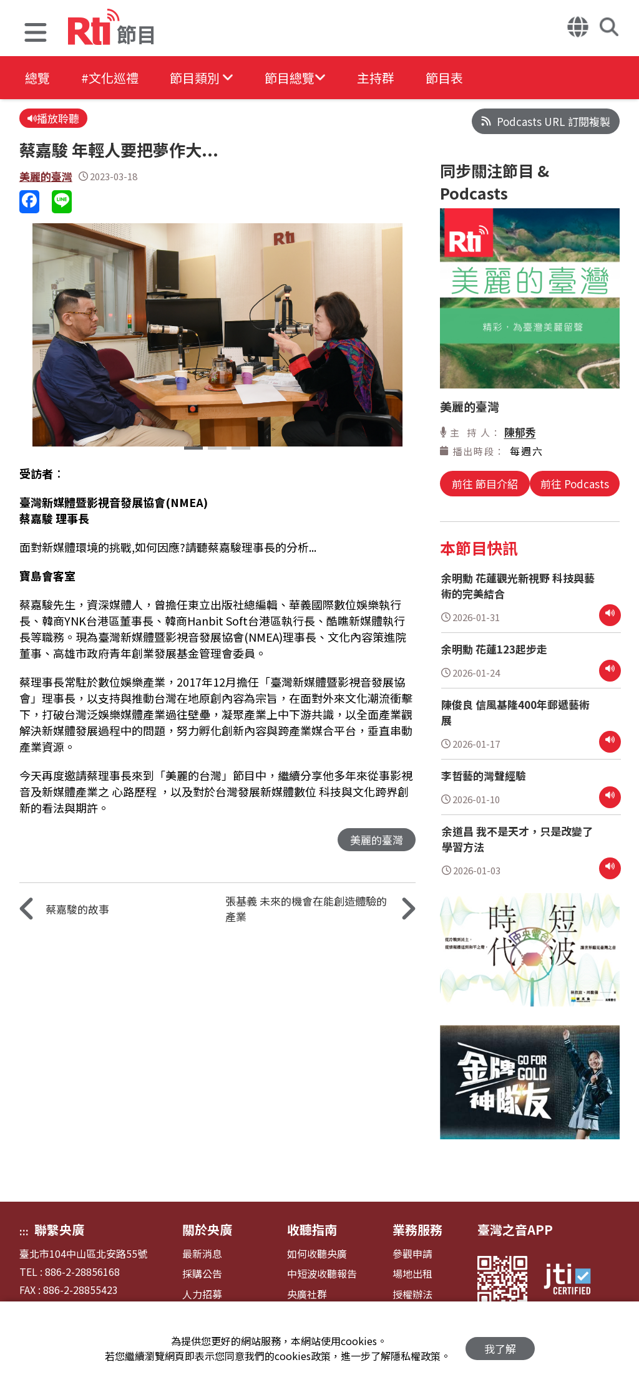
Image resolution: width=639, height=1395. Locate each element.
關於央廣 (207, 1229)
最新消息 (202, 1254)
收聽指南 (312, 1229)
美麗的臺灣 (45, 176)
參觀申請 (412, 1254)
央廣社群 (307, 1294)
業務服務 (417, 1229)
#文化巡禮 (110, 78)
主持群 (375, 78)
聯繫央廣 (59, 1229)
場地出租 (412, 1274)
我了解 (500, 1348)
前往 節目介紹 (485, 483)
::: (24, 1231)
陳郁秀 (520, 432)
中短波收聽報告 (322, 1274)
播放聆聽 (53, 118)
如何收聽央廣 (317, 1254)
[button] (35, 34)
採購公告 (202, 1274)
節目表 (444, 78)
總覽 (37, 78)
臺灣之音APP (515, 1229)
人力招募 (202, 1294)
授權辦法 (412, 1294)
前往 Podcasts (574, 483)
